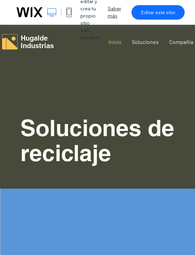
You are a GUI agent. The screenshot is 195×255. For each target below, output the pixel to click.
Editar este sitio (158, 12)
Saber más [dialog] (114, 12)
